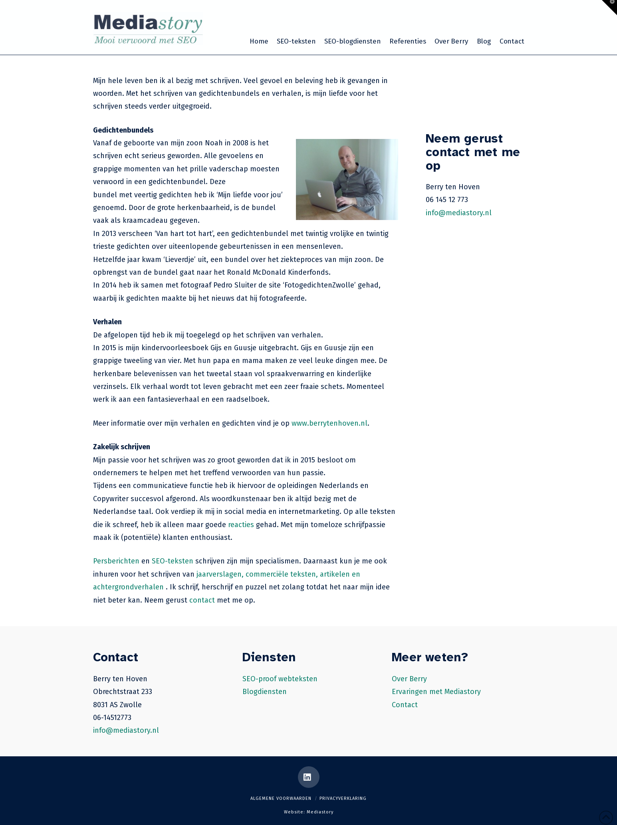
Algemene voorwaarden (280, 798)
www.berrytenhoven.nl (329, 423)
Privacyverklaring (343, 798)
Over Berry (409, 678)
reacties (241, 524)
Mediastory (320, 812)
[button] (609, 7)
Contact (405, 704)
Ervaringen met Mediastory (436, 691)
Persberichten (116, 561)
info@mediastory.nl (459, 212)
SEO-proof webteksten (279, 678)
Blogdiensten (264, 691)
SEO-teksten (172, 561)
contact (202, 600)
